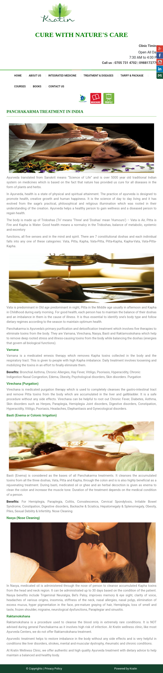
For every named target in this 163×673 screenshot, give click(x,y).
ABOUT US (35, 75)
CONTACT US (56, 86)
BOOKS (37, 86)
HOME (18, 75)
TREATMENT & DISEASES (98, 75)
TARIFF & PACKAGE (132, 75)
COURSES (20, 86)
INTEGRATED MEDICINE (62, 75)
